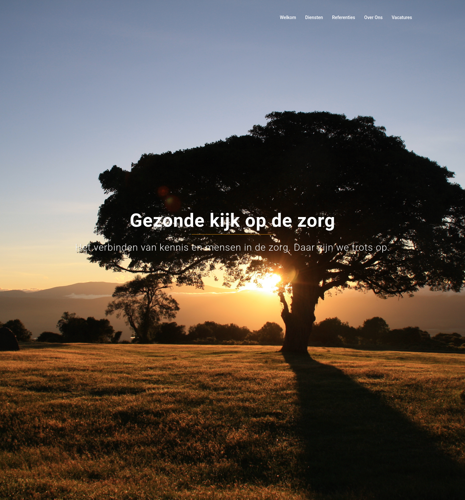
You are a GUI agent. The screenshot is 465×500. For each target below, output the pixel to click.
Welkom (288, 17)
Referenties (343, 17)
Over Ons (373, 17)
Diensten (314, 17)
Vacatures (402, 17)
